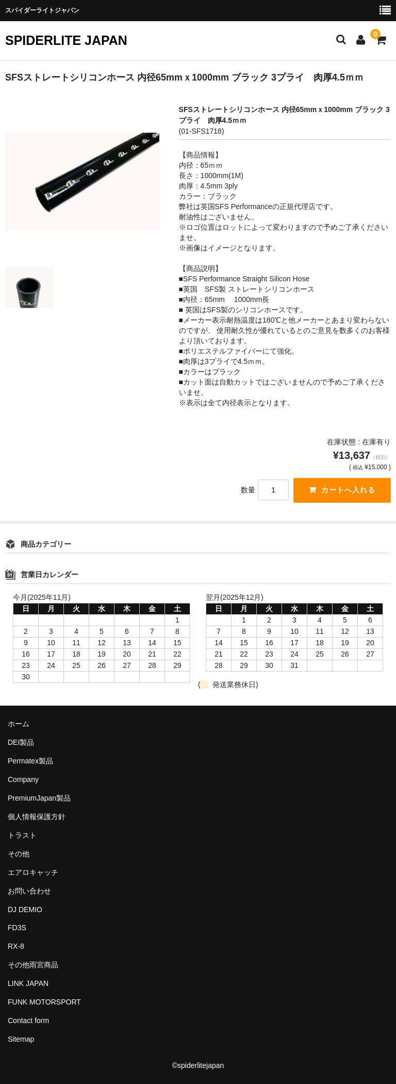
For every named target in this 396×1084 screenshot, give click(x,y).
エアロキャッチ (33, 872)
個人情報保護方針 (36, 816)
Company (23, 779)
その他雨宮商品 (33, 965)
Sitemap (21, 1039)
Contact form (28, 1020)
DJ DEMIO (25, 909)
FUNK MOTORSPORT (44, 1002)
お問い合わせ (29, 891)
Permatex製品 (30, 761)
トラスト (22, 835)
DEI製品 (21, 742)
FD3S (17, 927)
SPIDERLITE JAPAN (66, 40)
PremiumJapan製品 (39, 798)
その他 (18, 854)
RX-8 (16, 946)
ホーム (18, 724)
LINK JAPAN (28, 983)
